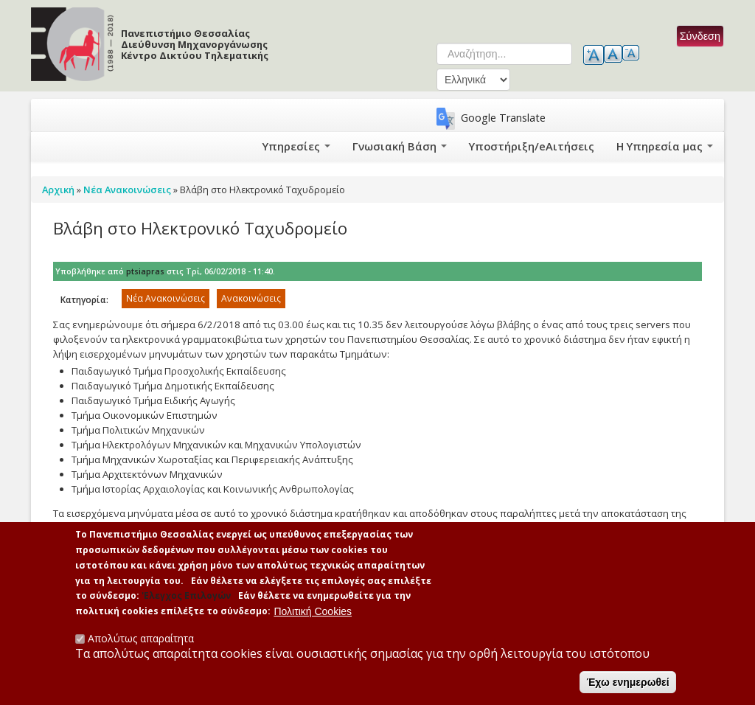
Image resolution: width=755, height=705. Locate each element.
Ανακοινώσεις (251, 298)
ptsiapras (145, 271)
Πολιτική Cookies (313, 611)
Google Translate (503, 118)
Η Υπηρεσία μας (668, 146)
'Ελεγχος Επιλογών (186, 596)
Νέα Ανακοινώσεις (165, 298)
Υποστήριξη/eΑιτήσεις (546, 146)
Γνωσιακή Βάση (426, 146)
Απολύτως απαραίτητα (141, 638)
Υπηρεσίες (329, 146)
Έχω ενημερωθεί (627, 682)
